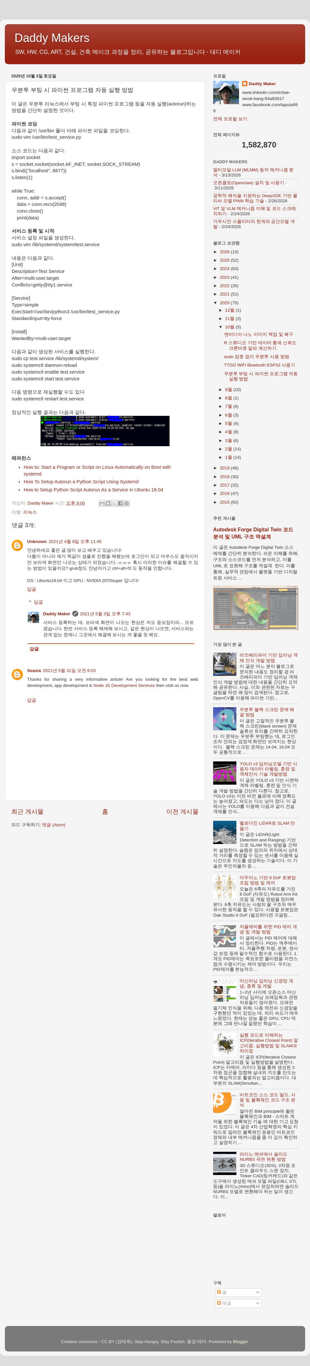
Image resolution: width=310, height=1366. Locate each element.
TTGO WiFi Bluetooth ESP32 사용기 (259, 365)
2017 (225, 485)
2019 (225, 468)
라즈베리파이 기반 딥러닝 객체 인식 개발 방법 (268, 658)
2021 (225, 294)
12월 (230, 310)
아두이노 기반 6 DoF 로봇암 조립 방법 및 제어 (268, 880)
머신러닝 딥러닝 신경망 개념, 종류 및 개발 (266, 984)
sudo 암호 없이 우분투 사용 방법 (256, 356)
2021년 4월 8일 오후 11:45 (75, 541)
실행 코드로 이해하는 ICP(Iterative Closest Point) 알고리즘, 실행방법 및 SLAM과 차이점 (269, 1043)
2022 (225, 285)
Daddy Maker (56, 613)
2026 (225, 251)
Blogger (240, 1341)
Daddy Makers (52, 38)
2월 (229, 449)
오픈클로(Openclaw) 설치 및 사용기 (248, 182)
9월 (229, 389)
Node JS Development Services (124, 685)
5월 (229, 423)
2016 (225, 493)
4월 (229, 431)
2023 (225, 277)
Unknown (37, 541)
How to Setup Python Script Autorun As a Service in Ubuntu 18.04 (93, 489)
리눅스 (30, 512)
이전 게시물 (182, 811)
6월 (229, 415)
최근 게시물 (27, 811)
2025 (225, 260)
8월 (229, 398)
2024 (225, 268)
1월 (229, 457)
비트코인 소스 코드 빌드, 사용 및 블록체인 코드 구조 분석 (267, 1100)
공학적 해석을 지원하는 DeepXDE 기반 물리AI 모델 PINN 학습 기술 (255, 198)
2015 (225, 502)
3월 (229, 440)
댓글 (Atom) (53, 824)
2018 (225, 476)
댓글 (224, 1303)
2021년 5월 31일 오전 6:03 (69, 670)
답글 (31, 589)
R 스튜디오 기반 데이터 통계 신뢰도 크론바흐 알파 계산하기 (260, 345)
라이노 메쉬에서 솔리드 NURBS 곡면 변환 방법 (263, 1157)
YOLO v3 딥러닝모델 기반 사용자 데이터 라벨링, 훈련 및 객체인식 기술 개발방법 (268, 769)
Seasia (34, 670)
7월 (229, 406)
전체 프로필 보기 (230, 118)
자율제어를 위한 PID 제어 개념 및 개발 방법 (268, 929)
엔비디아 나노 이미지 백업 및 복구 (259, 334)
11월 (230, 318)
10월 (230, 327)
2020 (225, 302)
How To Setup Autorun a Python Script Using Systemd (81, 481)
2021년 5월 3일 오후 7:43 (105, 613)
